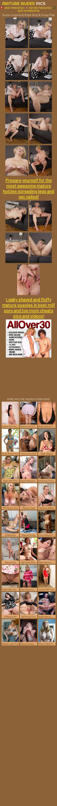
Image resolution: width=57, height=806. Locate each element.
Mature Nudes (23, 3)
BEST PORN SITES (12, 7)
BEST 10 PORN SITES (36, 9)
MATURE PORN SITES (38, 7)
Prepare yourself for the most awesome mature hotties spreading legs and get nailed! (28, 188)
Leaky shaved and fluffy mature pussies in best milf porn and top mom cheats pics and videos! (28, 308)
